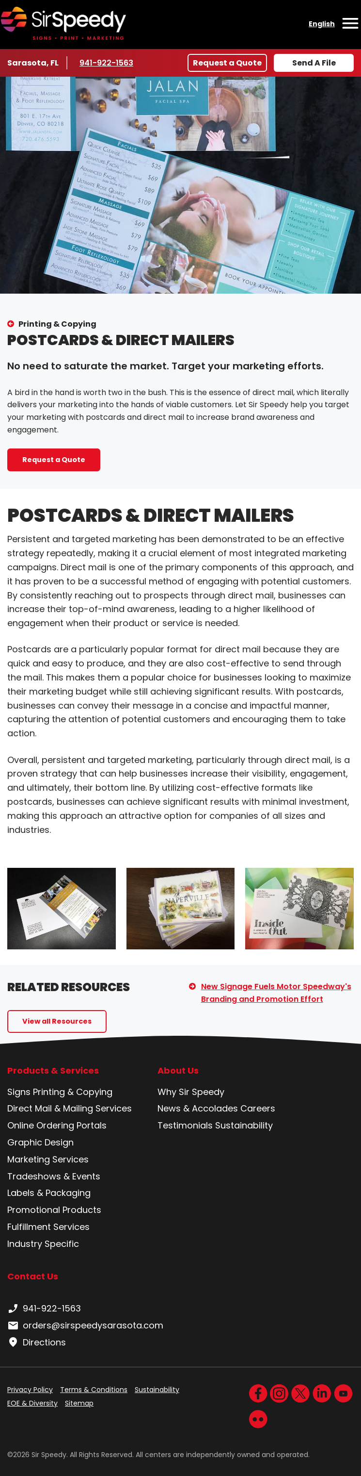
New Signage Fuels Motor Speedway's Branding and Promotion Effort (276, 993)
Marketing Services (48, 1159)
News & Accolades (197, 1108)
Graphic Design (40, 1142)
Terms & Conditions (93, 1389)
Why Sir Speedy (190, 1092)
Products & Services (53, 1070)
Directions (36, 1342)
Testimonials (185, 1125)
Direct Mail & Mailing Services (69, 1108)
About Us (178, 1070)
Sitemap (79, 1403)
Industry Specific (43, 1244)
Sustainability (244, 1125)
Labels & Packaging (49, 1193)
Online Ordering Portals (57, 1125)
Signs (19, 1092)
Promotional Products (54, 1210)
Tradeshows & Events (53, 1176)
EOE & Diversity (32, 1403)
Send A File (314, 62)
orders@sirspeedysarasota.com (85, 1325)
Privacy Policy (30, 1389)
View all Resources (57, 1021)
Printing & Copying (57, 324)
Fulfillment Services (48, 1227)
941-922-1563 (108, 62)
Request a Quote (227, 62)
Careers (257, 1108)
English (322, 24)
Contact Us (32, 1276)
